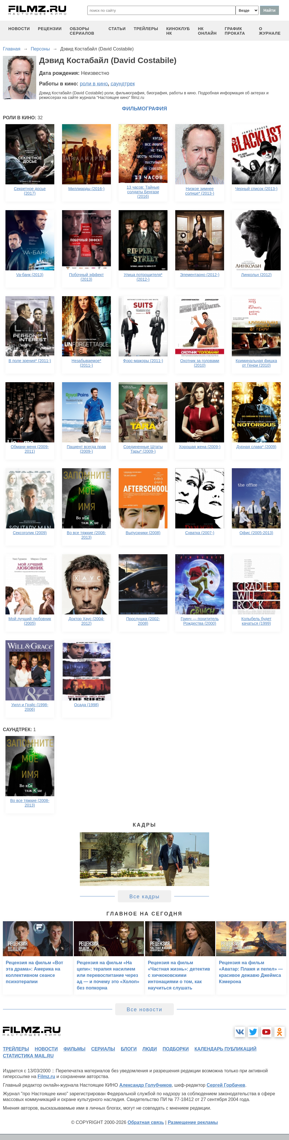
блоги (128, 1049)
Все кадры (144, 896)
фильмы (74, 1049)
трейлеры (146, 28)
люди (149, 1049)
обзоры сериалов (82, 31)
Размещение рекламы (193, 1122)
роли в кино (94, 84)
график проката (235, 31)
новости (19, 28)
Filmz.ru (46, 1076)
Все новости (145, 1009)
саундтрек (123, 84)
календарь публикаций (225, 1049)
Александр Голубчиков (145, 1085)
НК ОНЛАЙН (207, 31)
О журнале (270, 31)
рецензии (50, 28)
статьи (117, 28)
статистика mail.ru (28, 1055)
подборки (176, 1049)
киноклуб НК (178, 31)
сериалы (103, 1049)
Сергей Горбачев (226, 1085)
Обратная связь (146, 1122)
